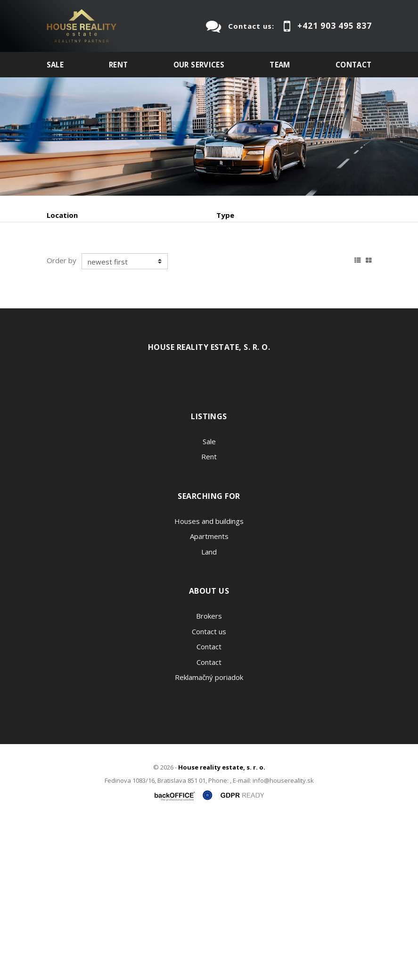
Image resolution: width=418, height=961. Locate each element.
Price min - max (243, 255)
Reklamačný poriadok (209, 816)
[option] (209, 136)
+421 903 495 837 (334, 25)
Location (62, 215)
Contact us (209, 770)
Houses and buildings (209, 659)
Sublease (234, 304)
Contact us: (251, 26)
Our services (199, 64)
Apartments (209, 675)
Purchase (173, 304)
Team (280, 64)
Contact (354, 64)
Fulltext (60, 255)
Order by (61, 399)
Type (225, 215)
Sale (55, 64)
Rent (118, 64)
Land (209, 690)
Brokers (209, 755)
